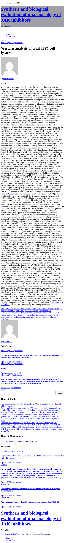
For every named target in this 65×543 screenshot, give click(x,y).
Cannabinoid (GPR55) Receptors (13, 451)
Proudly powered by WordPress (13, 534)
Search (3, 390)
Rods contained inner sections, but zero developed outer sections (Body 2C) (29, 423)
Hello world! (32, 442)
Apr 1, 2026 (5, 373)
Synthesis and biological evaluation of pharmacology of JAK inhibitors (31, 15)
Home (8, 34)
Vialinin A (12, 194)
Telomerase (5, 484)
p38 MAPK (5, 498)
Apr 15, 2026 (6, 463)
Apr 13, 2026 (6, 495)
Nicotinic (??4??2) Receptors (12, 43)
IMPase (4, 465)
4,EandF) (4, 368)
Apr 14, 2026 (6, 482)
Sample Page (10, 36)
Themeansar (44, 534)
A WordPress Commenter (15, 442)
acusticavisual (8, 79)
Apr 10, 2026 (6, 362)
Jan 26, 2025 (5, 388)
